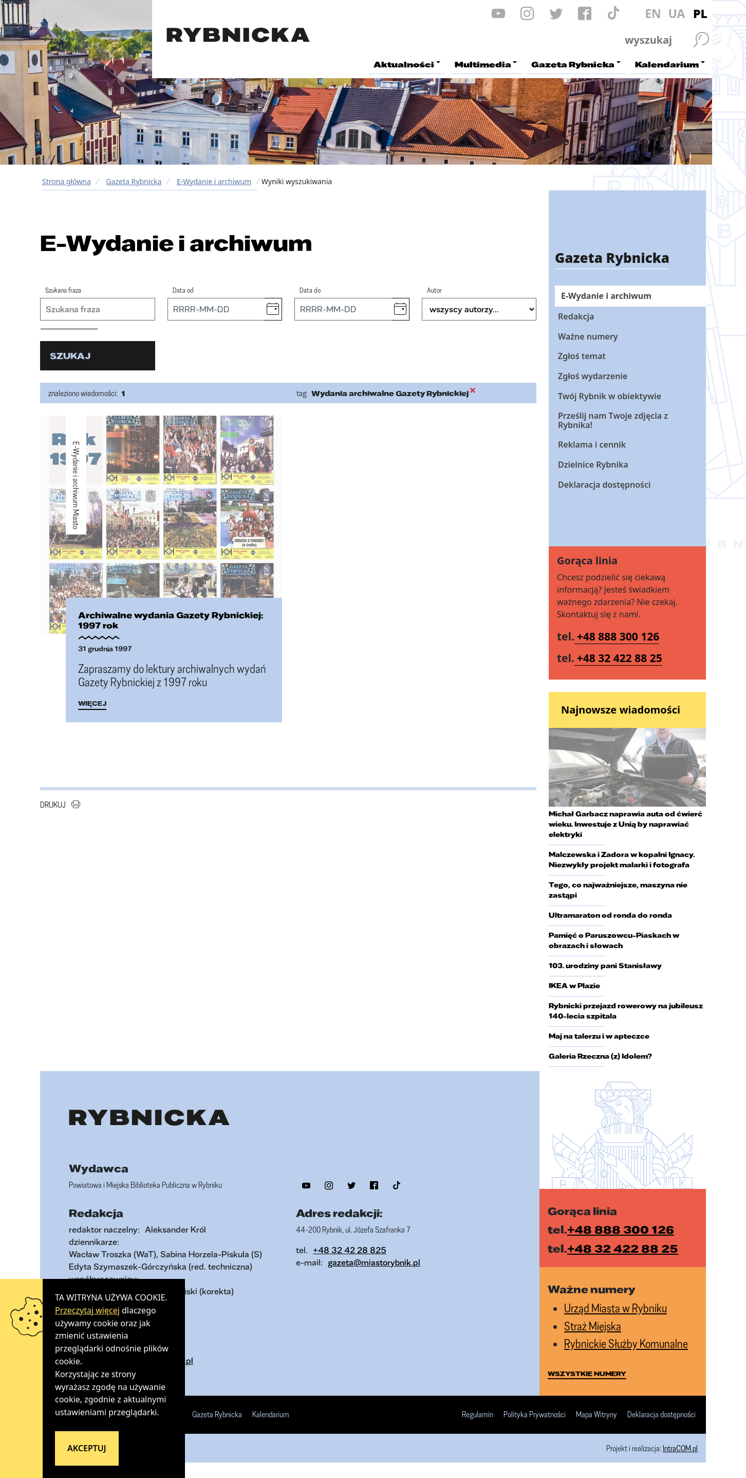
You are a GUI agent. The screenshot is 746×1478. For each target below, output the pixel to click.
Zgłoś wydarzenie (592, 376)
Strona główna (66, 181)
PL (700, 13)
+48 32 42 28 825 (349, 1250)
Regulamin (477, 1414)
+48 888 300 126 (618, 636)
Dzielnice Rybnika (593, 464)
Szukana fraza (63, 290)
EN (653, 13)
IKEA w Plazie (574, 986)
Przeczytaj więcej (87, 1310)
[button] (273, 309)
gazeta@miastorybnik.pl (374, 1262)
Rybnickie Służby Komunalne (626, 1343)
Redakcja (576, 316)
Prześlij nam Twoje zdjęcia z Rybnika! (613, 420)
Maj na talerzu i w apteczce (599, 1036)
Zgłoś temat (582, 356)
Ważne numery (588, 336)
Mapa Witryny (596, 1414)
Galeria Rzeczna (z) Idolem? (600, 1056)
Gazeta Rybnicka (133, 181)
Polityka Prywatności (534, 1414)
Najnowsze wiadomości (620, 710)
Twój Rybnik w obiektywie (609, 396)
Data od (183, 290)
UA (676, 13)
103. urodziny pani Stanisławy (605, 965)
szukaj (70, 356)
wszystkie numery (587, 1373)
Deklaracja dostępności (604, 484)
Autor (434, 290)
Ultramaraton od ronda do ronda (610, 915)
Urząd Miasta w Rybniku (615, 1308)
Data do (310, 290)
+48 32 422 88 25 (619, 658)
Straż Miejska (592, 1326)
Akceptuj (86, 1448)
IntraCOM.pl (680, 1448)
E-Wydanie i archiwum (214, 181)
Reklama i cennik (592, 444)
